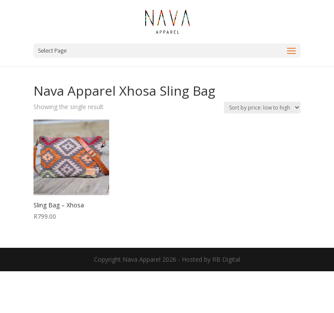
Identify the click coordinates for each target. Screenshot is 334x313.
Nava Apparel (141, 259)
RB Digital (226, 259)
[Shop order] (262, 107)
